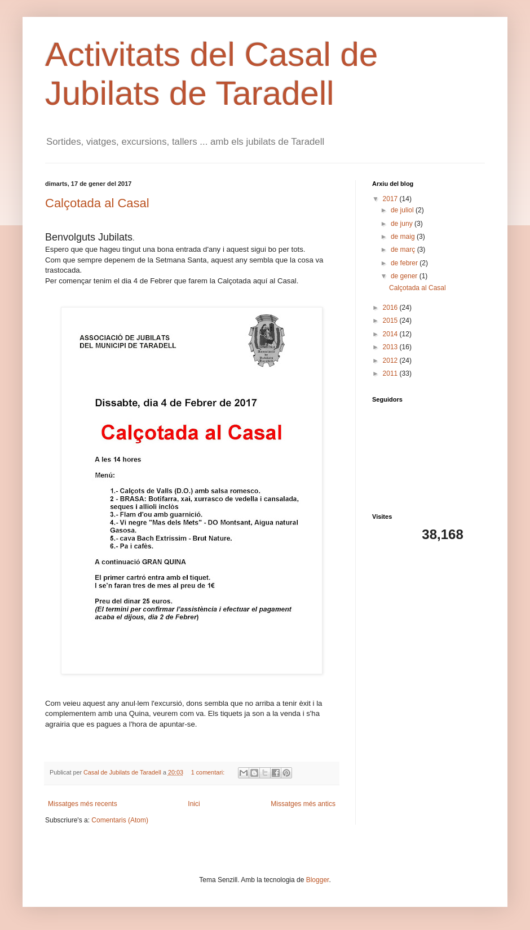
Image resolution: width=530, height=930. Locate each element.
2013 (391, 347)
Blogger (317, 880)
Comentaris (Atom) (119, 820)
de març (404, 249)
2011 (391, 373)
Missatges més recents (82, 804)
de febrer (405, 263)
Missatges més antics (303, 804)
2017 (391, 199)
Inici (194, 804)
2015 (391, 320)
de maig (404, 237)
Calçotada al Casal (97, 203)
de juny (402, 224)
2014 (391, 334)
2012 (391, 360)
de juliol (403, 210)
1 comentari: (208, 772)
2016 (391, 308)
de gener (405, 276)
